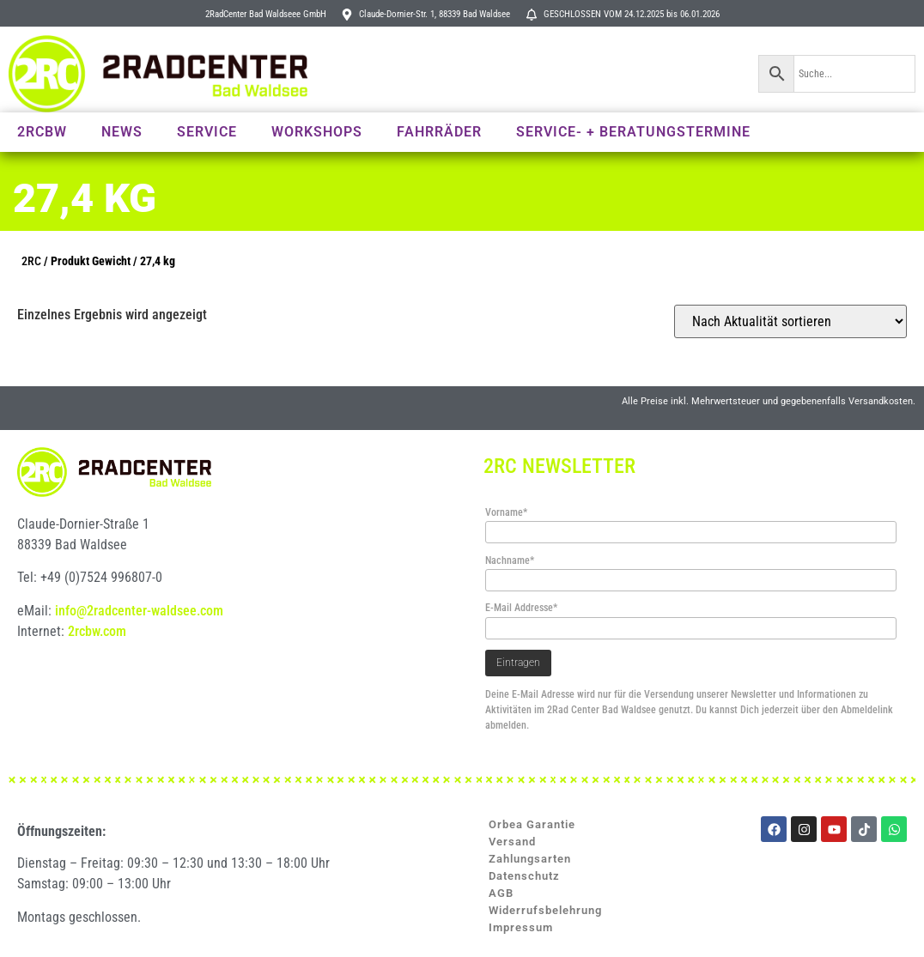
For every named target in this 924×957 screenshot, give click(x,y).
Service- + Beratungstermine (633, 132)
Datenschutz (524, 875)
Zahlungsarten (530, 858)
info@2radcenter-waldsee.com (139, 611)
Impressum (521, 927)
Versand (512, 841)
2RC (31, 261)
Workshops (316, 132)
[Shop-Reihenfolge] (790, 321)
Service (207, 132)
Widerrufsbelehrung (545, 910)
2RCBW (42, 132)
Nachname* (509, 560)
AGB (501, 893)
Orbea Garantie (532, 824)
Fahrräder (439, 132)
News (122, 132)
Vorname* (506, 512)
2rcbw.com (97, 631)
